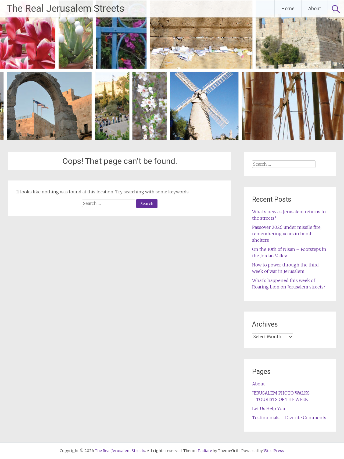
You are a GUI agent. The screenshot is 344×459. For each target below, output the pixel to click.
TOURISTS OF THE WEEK (282, 399)
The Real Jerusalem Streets (65, 8)
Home (288, 8)
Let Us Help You (268, 408)
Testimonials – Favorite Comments (289, 417)
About (314, 8)
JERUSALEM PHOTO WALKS (281, 393)
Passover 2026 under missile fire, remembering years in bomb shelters (286, 234)
